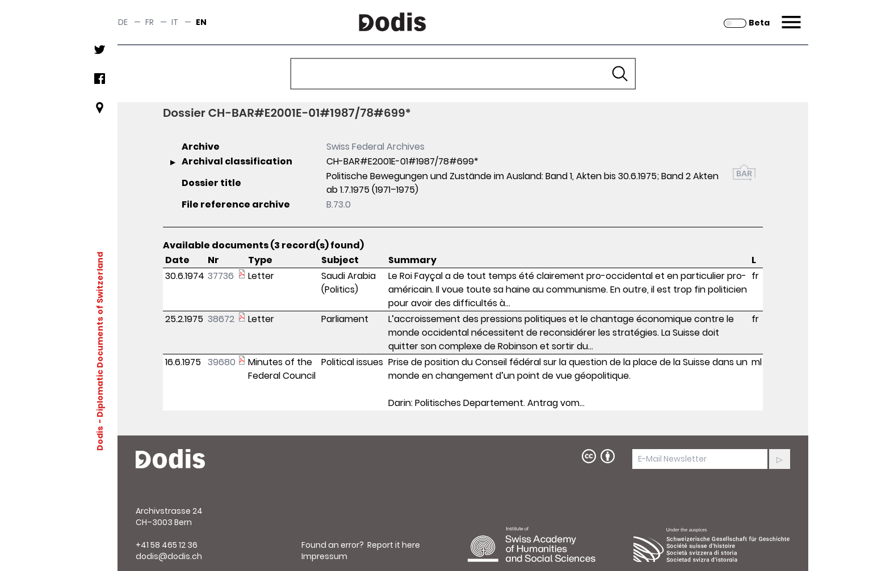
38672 (221, 318)
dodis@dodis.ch (169, 556)
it (174, 22)
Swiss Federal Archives (375, 146)
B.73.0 (338, 204)
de (123, 22)
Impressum (324, 556)
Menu (790, 15)
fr (149, 22)
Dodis (100, 438)
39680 (222, 362)
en (201, 22)
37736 (221, 275)
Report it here (393, 545)
